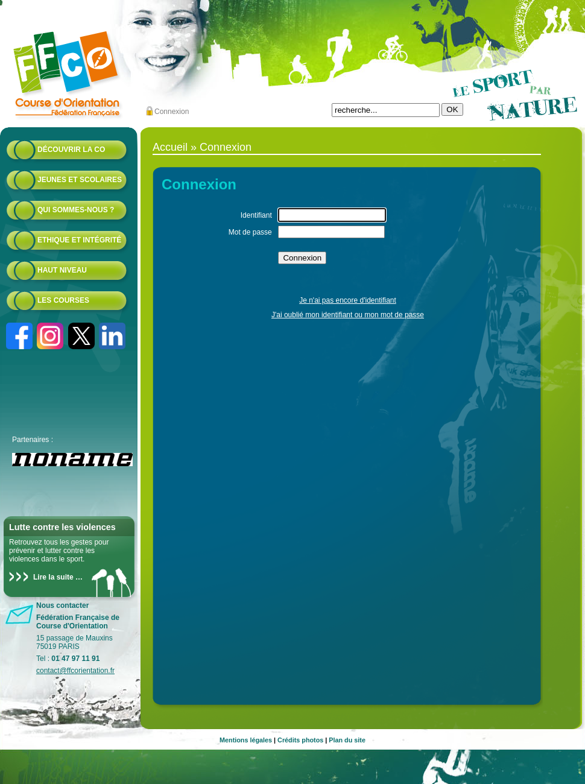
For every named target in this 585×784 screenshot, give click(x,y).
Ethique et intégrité (79, 240)
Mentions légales (246, 740)
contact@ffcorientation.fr (75, 670)
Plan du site (347, 740)
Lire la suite (53, 577)
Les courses (63, 300)
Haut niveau (62, 270)
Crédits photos (300, 740)
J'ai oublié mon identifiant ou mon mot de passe (347, 315)
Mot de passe (250, 232)
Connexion (171, 111)
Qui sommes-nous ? (75, 210)
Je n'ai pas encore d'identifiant (347, 300)
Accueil (170, 147)
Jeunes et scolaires (79, 179)
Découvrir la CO (71, 149)
